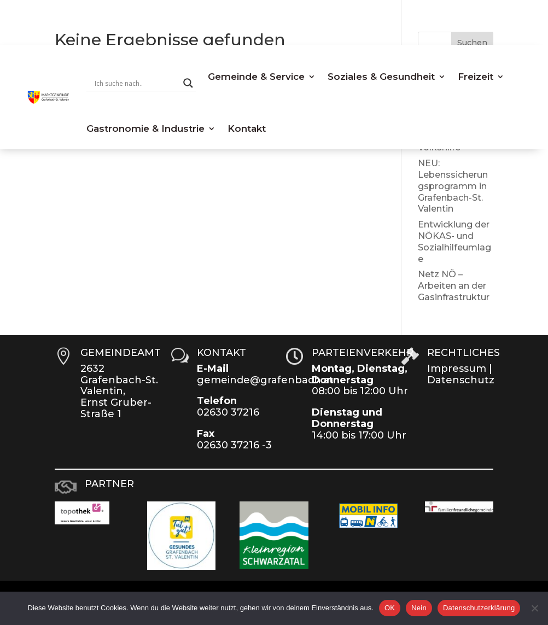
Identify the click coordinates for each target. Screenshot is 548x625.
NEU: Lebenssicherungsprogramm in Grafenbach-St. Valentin (453, 186)
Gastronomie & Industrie (145, 128)
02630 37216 (228, 412)
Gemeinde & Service (256, 76)
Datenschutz (460, 380)
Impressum (456, 369)
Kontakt (247, 128)
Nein (419, 608)
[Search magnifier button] (188, 83)
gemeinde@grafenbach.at (265, 380)
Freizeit (475, 76)
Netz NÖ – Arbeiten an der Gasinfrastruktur (453, 285)
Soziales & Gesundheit (381, 76)
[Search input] (136, 83)
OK (389, 608)
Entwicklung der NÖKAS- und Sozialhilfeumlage (454, 241)
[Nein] (534, 608)
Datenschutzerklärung (479, 608)
